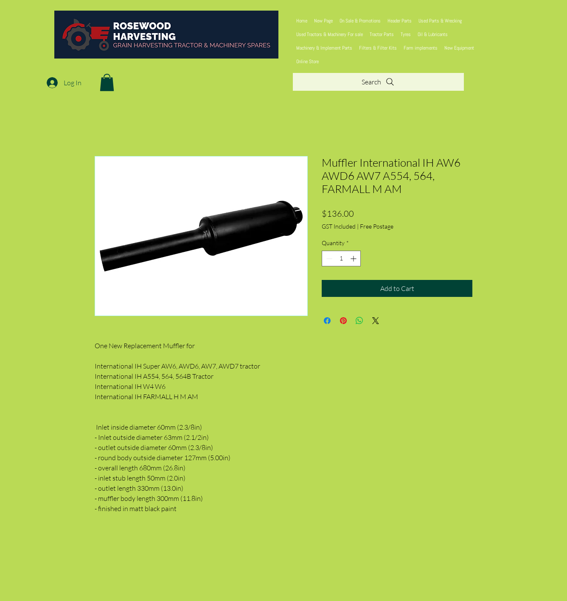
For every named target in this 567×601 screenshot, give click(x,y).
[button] (107, 82)
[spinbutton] (341, 258)
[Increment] (354, 258)
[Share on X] (376, 321)
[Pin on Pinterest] (343, 321)
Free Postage (376, 226)
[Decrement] (328, 258)
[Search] (378, 82)
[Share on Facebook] (327, 321)
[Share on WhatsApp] (359, 321)
